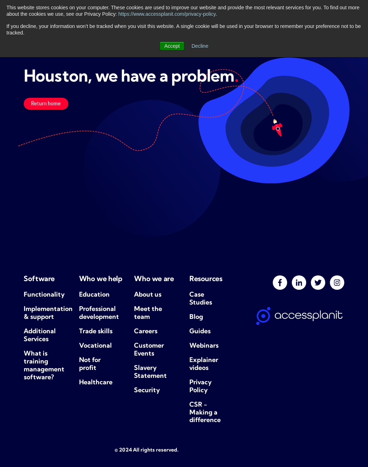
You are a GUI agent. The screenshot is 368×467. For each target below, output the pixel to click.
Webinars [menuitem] (203, 346)
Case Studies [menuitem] (200, 299)
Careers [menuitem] (145, 331)
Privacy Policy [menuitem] (200, 386)
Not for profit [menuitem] (90, 364)
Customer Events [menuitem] (149, 350)
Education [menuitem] (94, 295)
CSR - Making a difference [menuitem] (205, 413)
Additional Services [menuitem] (40, 335)
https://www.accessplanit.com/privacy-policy (167, 14)
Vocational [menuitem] (95, 346)
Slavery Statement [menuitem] (150, 372)
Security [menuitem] (147, 390)
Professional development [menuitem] (99, 313)
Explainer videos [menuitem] (203, 364)
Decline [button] (200, 46)
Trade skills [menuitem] (95, 331)
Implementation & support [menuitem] (46, 313)
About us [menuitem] (147, 295)
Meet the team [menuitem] (148, 313)
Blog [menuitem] (196, 317)
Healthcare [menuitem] (95, 382)
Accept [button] (172, 46)
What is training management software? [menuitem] (44, 366)
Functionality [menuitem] (44, 295)
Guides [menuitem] (200, 331)
